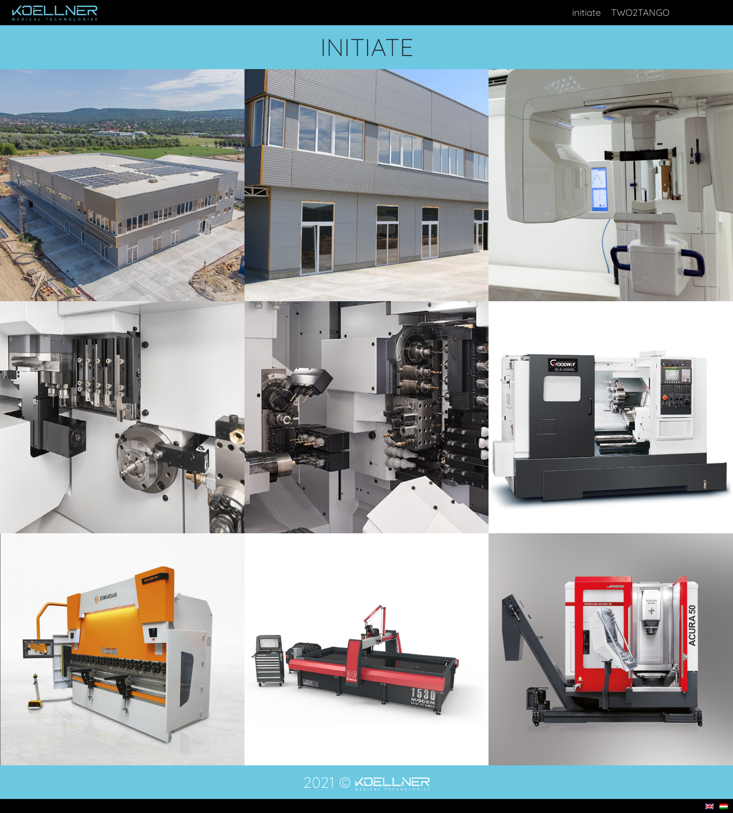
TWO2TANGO (640, 12)
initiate (586, 12)
